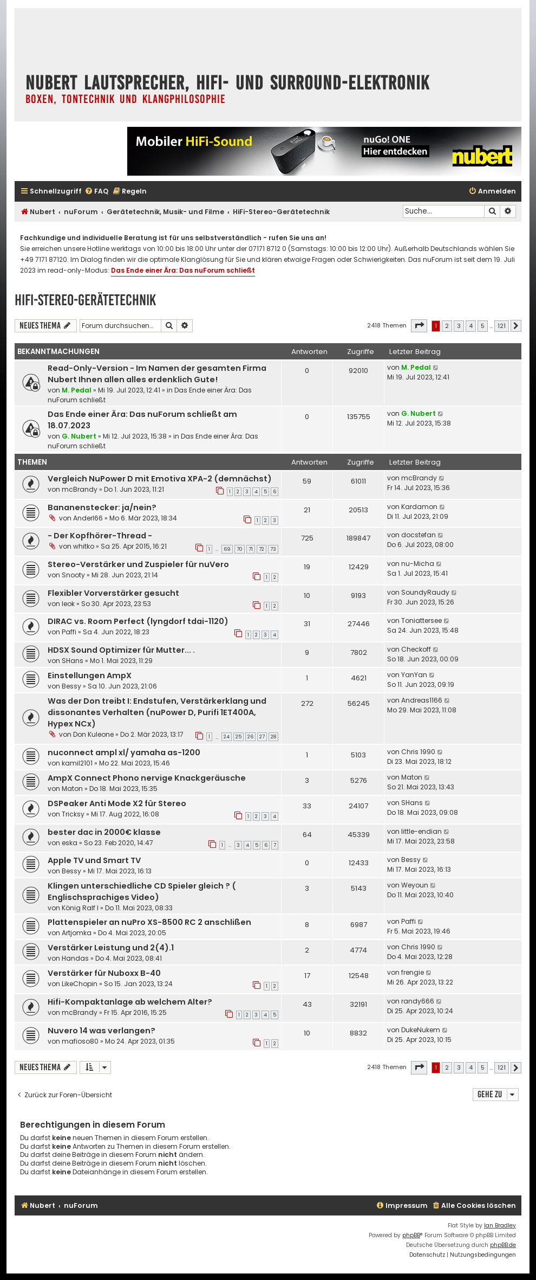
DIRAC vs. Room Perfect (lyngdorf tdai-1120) (138, 621)
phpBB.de (503, 1245)
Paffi (69, 631)
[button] (419, 325)
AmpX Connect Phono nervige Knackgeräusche (147, 778)
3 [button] (459, 325)
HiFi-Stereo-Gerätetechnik (85, 300)
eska (69, 842)
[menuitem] (96, 191)
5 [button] (483, 325)
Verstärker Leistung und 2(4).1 (111, 947)
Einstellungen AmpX (90, 675)
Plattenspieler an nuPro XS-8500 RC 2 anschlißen (149, 922)
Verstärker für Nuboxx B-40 (104, 973)
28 (273, 737)
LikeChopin (79, 983)
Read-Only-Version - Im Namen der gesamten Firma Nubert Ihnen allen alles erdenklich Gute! (157, 374)
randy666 (417, 1001)
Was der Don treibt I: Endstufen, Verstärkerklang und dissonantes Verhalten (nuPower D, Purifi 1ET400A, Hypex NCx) (157, 712)
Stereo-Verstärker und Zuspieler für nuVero (138, 564)
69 (227, 549)
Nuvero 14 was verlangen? (101, 1030)
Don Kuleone (93, 734)
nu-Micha (417, 563)
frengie (412, 972)
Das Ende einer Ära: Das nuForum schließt (183, 270)
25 (238, 737)
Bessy (71, 686)
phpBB (411, 1235)
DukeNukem (420, 1029)
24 (227, 737)
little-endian (421, 831)
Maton (72, 788)
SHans (72, 660)
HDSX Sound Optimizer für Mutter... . (121, 650)
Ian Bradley (500, 1225)
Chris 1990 (418, 751)
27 (262, 737)
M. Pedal (76, 390)
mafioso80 (80, 1041)
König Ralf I (80, 907)
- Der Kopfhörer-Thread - (100, 535)
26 (250, 737)
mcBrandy (79, 489)
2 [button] (447, 325)
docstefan (418, 534)
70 (240, 549)
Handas (75, 958)
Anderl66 (88, 518)
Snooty (73, 575)
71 (251, 549)
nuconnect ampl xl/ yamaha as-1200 (124, 752)
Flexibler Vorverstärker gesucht (113, 593)
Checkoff (416, 649)
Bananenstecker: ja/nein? (102, 507)
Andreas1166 (421, 700)
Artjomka (76, 932)
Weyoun (414, 885)
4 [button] (471, 325)
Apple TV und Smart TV (94, 860)
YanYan (414, 674)
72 (261, 549)
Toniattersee (421, 620)
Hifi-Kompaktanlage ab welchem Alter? (130, 1001)
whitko (83, 546)
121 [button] (502, 325)
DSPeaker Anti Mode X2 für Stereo (117, 803)
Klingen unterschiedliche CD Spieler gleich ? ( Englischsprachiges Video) (142, 891)
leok (68, 603)
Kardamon (419, 506)
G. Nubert (79, 436)
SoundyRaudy (425, 592)
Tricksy (73, 814)
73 (273, 549)
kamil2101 (77, 763)
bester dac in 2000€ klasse (104, 832)
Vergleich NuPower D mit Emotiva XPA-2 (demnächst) (160, 478)
